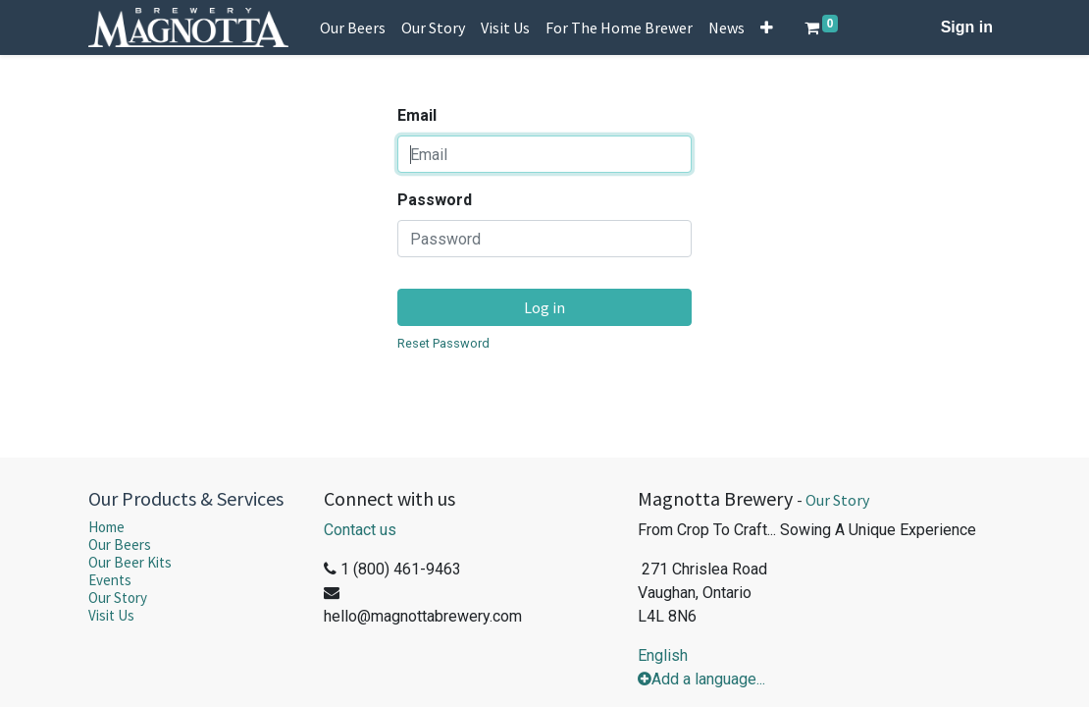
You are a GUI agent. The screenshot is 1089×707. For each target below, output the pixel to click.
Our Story (117, 597)
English (663, 655)
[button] (766, 27)
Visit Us (111, 615)
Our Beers (119, 544)
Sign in (967, 27)
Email (417, 115)
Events (109, 580)
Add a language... (701, 679)
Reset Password (443, 343)
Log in (544, 307)
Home (106, 526)
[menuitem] (352, 27)
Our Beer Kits (130, 562)
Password (434, 199)
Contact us (360, 529)
